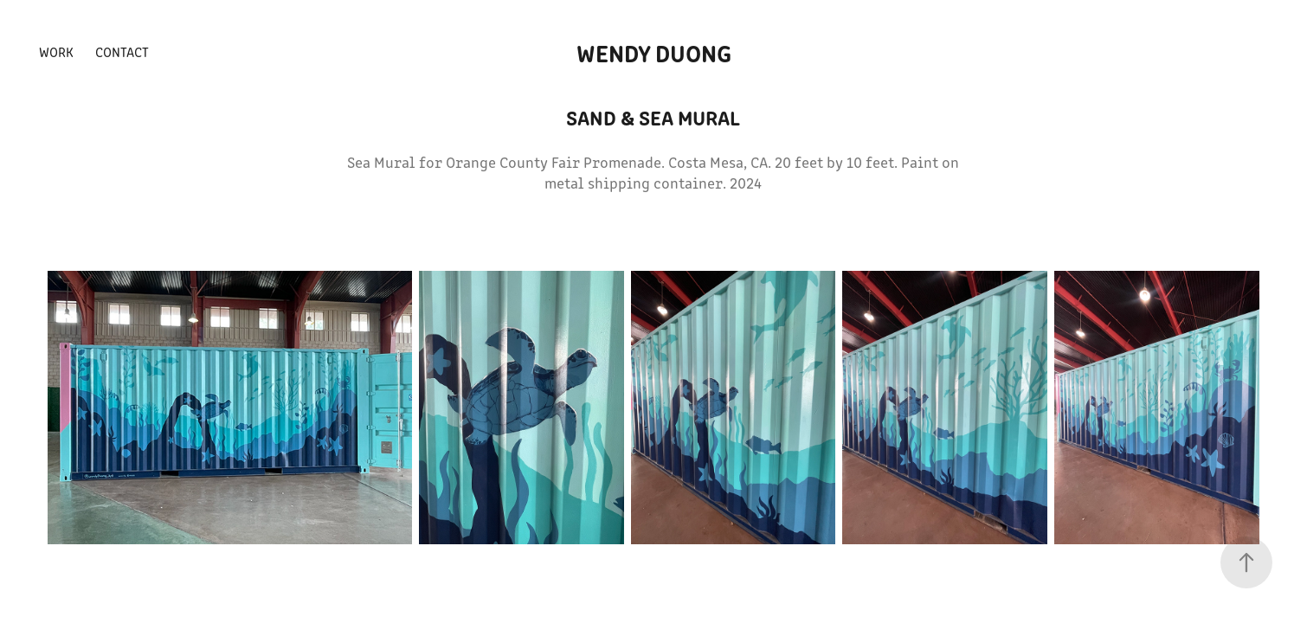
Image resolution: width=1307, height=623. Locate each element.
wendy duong (653, 52)
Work (56, 51)
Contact (122, 51)
